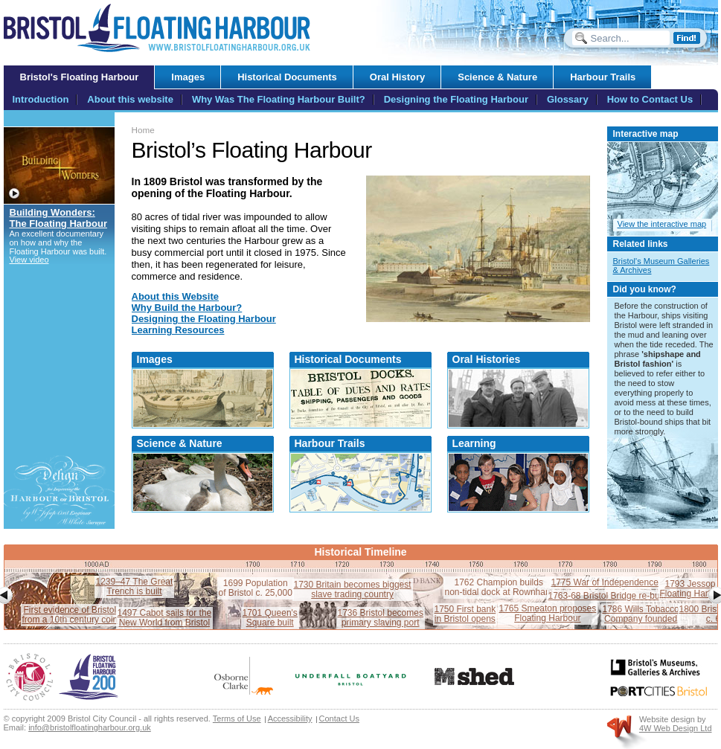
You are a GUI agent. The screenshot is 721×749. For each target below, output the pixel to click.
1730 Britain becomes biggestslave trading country (352, 589)
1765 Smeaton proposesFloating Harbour (548, 613)
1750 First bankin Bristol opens (465, 614)
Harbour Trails (330, 443)
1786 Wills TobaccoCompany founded (641, 614)
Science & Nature (179, 443)
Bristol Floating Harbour (157, 28)
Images (155, 359)
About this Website (175, 296)
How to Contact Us (650, 99)
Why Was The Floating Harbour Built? (278, 99)
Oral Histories (486, 359)
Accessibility (290, 718)
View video (29, 259)
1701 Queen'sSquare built (270, 618)
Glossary (568, 99)
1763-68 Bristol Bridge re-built (607, 596)
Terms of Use (237, 718)
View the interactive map (662, 223)
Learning (474, 443)
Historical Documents (348, 359)
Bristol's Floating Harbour (79, 77)
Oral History (397, 77)
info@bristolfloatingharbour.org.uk (89, 727)
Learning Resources (178, 329)
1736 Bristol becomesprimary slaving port (380, 618)
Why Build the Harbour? (187, 307)
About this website (130, 99)
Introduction (41, 99)
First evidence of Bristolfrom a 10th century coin (70, 615)
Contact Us (339, 718)
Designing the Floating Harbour (204, 318)
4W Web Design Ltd (675, 728)
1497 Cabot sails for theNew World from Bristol (165, 618)
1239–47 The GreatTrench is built (134, 586)
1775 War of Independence (604, 582)
